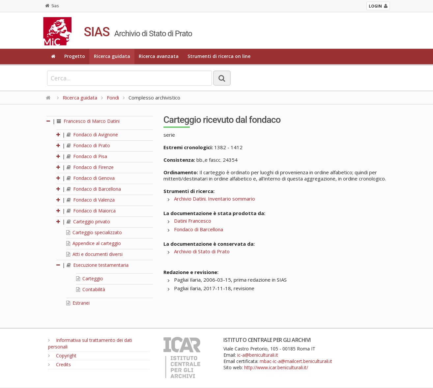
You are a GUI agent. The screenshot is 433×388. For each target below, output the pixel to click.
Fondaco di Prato (88, 145)
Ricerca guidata (112, 56)
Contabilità (90, 289)
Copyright (62, 355)
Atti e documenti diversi (94, 254)
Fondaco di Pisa (87, 156)
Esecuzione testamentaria (98, 265)
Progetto (74, 56)
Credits (59, 364)
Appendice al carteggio (93, 243)
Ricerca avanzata (159, 56)
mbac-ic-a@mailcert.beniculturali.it (296, 361)
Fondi (113, 97)
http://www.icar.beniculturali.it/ (276, 367)
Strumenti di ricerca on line (219, 56)
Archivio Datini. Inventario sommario (214, 198)
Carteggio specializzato (94, 232)
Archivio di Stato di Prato (202, 251)
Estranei (78, 303)
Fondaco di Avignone (92, 134)
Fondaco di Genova (91, 178)
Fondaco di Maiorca (91, 211)
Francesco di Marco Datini (88, 121)
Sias (52, 6)
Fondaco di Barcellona (94, 189)
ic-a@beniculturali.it (257, 355)
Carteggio (89, 278)
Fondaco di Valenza (91, 200)
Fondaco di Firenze (90, 167)
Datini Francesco (192, 220)
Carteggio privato (88, 221)
